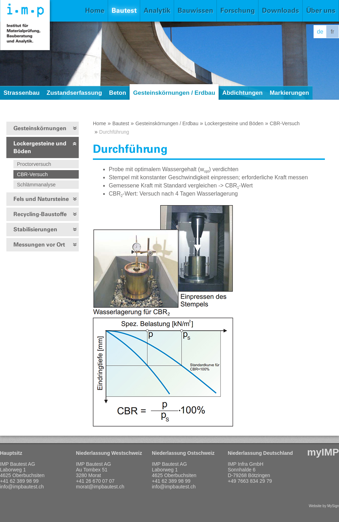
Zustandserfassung (74, 92)
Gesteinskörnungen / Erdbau (174, 92)
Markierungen (289, 92)
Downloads (280, 10)
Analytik (157, 10)
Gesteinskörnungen (39, 128)
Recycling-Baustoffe (40, 214)
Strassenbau (22, 92)
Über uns (320, 10)
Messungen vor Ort (39, 244)
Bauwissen (195, 10)
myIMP (323, 452)
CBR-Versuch (32, 174)
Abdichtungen (242, 92)
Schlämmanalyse (36, 184)
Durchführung (114, 132)
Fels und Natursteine (41, 199)
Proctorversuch (34, 164)
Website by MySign (324, 506)
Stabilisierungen (35, 229)
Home (95, 10)
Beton (117, 92)
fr (332, 32)
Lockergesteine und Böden (39, 147)
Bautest (124, 10)
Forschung (237, 10)
